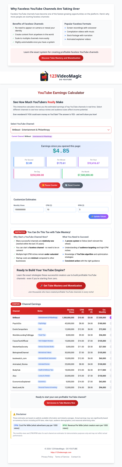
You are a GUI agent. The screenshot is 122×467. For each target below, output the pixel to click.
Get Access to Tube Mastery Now (61, 403)
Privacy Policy (47, 457)
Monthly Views (19, 205)
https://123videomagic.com (61, 452)
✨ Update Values (98, 216)
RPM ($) (81, 205)
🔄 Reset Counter (72, 185)
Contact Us (76, 457)
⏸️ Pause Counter (49, 185)
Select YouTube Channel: (22, 124)
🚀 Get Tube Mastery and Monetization (61, 285)
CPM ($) (49, 205)
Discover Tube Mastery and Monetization (61, 58)
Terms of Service (62, 457)
